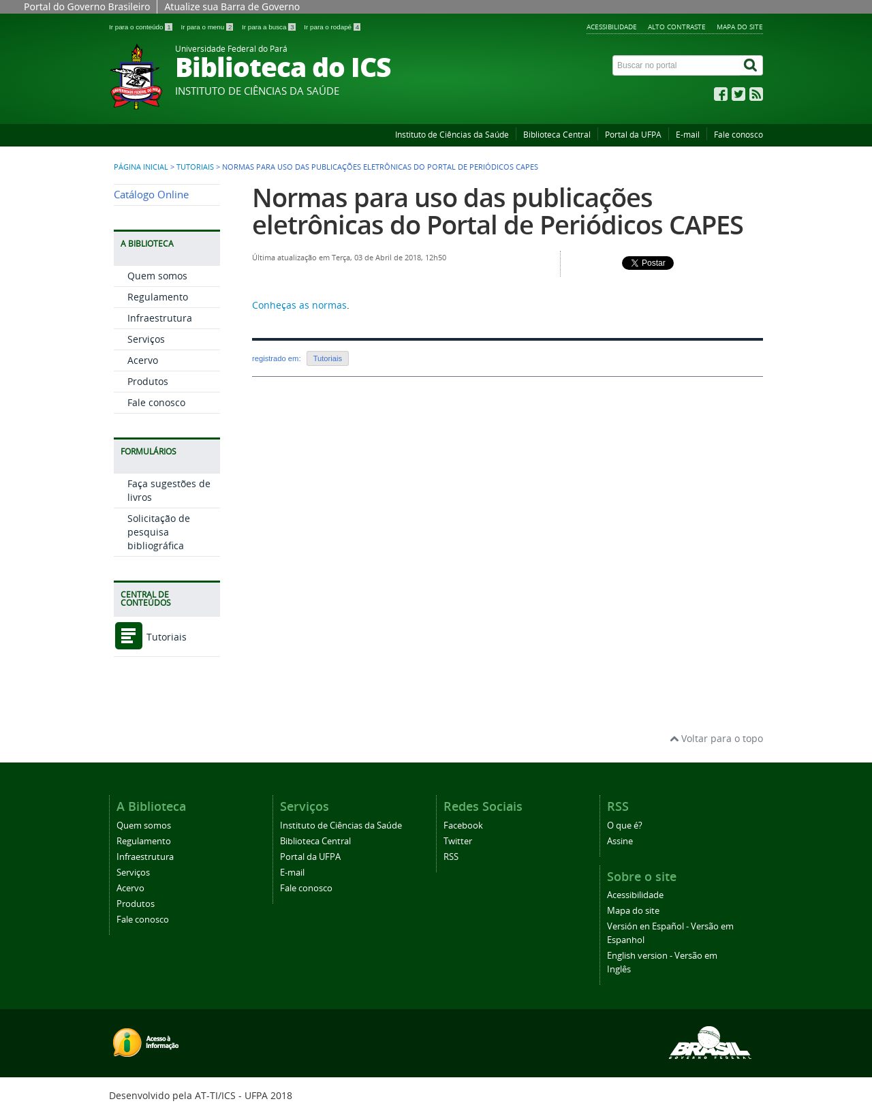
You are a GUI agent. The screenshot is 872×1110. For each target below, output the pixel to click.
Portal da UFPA (633, 134)
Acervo (142, 360)
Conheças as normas (299, 304)
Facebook (463, 825)
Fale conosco (738, 134)
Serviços (146, 339)
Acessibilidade (612, 26)
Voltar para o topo (716, 738)
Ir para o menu (208, 27)
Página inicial (141, 167)
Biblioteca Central (557, 134)
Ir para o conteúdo (141, 27)
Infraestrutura (159, 317)
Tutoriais (195, 167)
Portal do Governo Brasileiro (87, 6)
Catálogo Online (151, 194)
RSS (450, 857)
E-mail (688, 134)
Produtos (147, 381)
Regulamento (157, 296)
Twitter (457, 841)
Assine (620, 841)
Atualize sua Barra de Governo (232, 6)
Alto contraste (677, 26)
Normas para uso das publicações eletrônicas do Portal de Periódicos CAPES (497, 211)
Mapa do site (740, 26)
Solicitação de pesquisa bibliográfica (158, 532)
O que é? (624, 825)
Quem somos (157, 275)
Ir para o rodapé (332, 27)
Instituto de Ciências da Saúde (452, 134)
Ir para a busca (269, 27)
